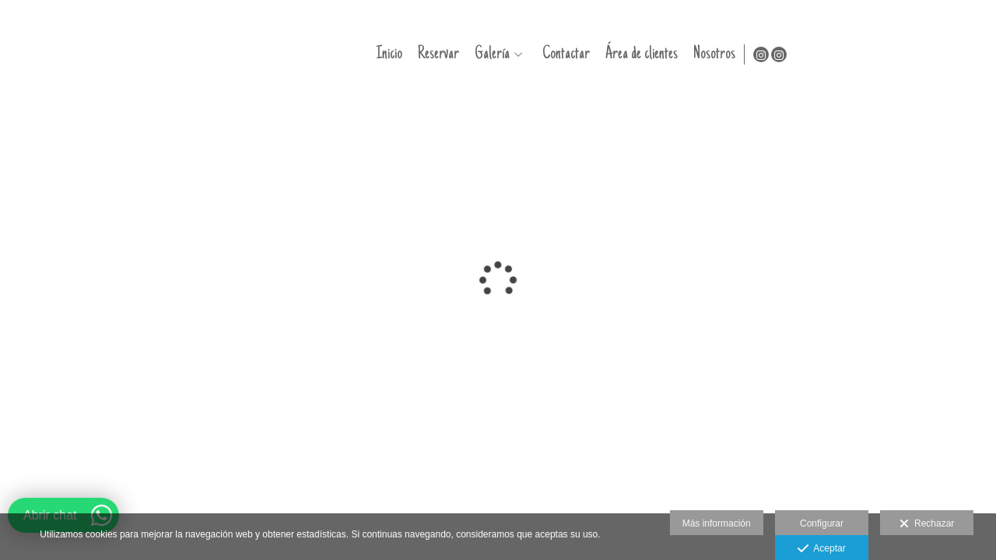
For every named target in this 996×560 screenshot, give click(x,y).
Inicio (579, 54)
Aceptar (821, 549)
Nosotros (905, 54)
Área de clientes (832, 54)
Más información (716, 523)
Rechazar (927, 524)
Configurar (821, 523)
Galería (682, 54)
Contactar (756, 54)
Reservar (629, 54)
